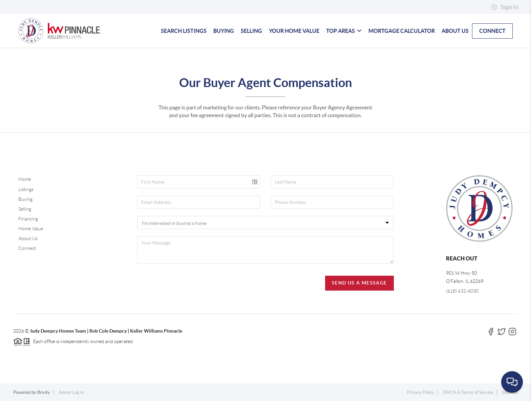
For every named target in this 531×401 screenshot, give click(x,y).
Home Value (30, 228)
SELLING (251, 31)
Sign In (504, 7)
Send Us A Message (359, 283)
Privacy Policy (420, 392)
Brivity (43, 392)
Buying (25, 199)
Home (24, 179)
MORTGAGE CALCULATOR (401, 31)
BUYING (223, 31)
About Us (28, 238)
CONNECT (492, 31)
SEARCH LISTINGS (184, 31)
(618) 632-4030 (462, 291)
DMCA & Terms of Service (468, 392)
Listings (26, 189)
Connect (27, 248)
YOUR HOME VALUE (294, 31)
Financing (28, 218)
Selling (24, 209)
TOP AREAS (344, 31)
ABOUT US (455, 31)
